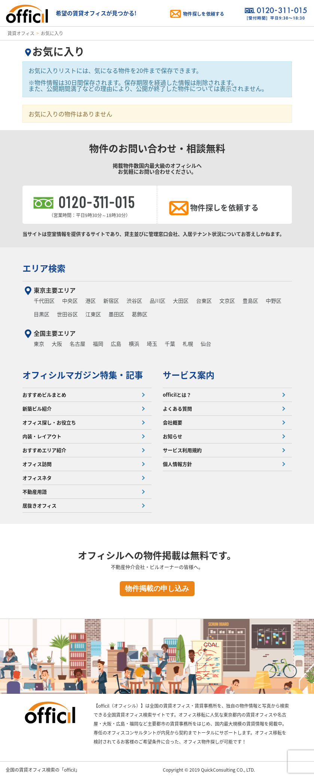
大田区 (181, 300)
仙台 (206, 343)
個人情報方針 (177, 463)
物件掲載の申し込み (157, 588)
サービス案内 (188, 374)
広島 (116, 343)
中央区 (70, 300)
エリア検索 (43, 268)
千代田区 (44, 300)
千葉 (170, 343)
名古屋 (77, 343)
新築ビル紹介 (37, 408)
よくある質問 (177, 408)
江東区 (93, 314)
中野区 (273, 300)
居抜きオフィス (39, 505)
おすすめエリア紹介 (44, 450)
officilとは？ (177, 394)
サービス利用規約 (182, 450)
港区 (90, 300)
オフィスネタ (37, 477)
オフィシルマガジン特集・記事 (82, 374)
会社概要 (172, 422)
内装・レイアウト (41, 436)
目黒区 (41, 314)
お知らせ (172, 436)
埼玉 (152, 343)
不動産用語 (34, 491)
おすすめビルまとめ (44, 394)
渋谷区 (134, 300)
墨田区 (116, 314)
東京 (39, 343)
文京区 (227, 300)
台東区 (204, 300)
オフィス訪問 (37, 463)
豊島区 (250, 300)
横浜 (134, 343)
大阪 (57, 343)
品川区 (157, 300)
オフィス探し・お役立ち (49, 422)
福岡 (98, 343)
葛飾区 (139, 314)
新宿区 (111, 300)
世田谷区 (67, 314)
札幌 (188, 343)
